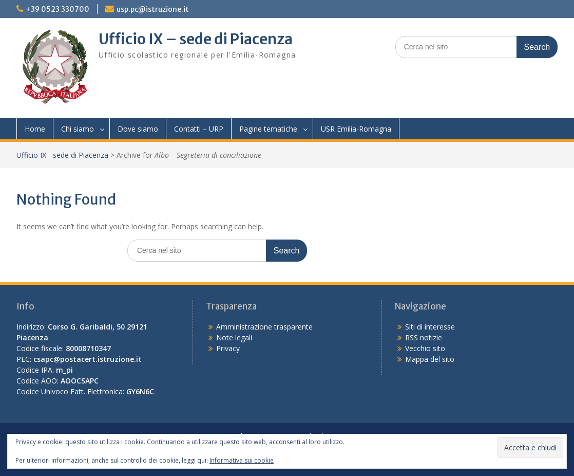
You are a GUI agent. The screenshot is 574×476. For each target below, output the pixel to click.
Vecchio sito (425, 348)
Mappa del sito (429, 359)
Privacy (228, 348)
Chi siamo (77, 129)
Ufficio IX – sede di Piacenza (196, 39)
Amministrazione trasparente (264, 327)
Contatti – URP (198, 129)
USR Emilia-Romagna (356, 129)
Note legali (234, 337)
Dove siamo (138, 129)
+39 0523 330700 (57, 9)
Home (35, 129)
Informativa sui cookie (241, 460)
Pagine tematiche (268, 129)
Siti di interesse (430, 327)
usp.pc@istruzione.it (153, 9)
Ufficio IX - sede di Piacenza (62, 155)
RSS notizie (423, 337)
